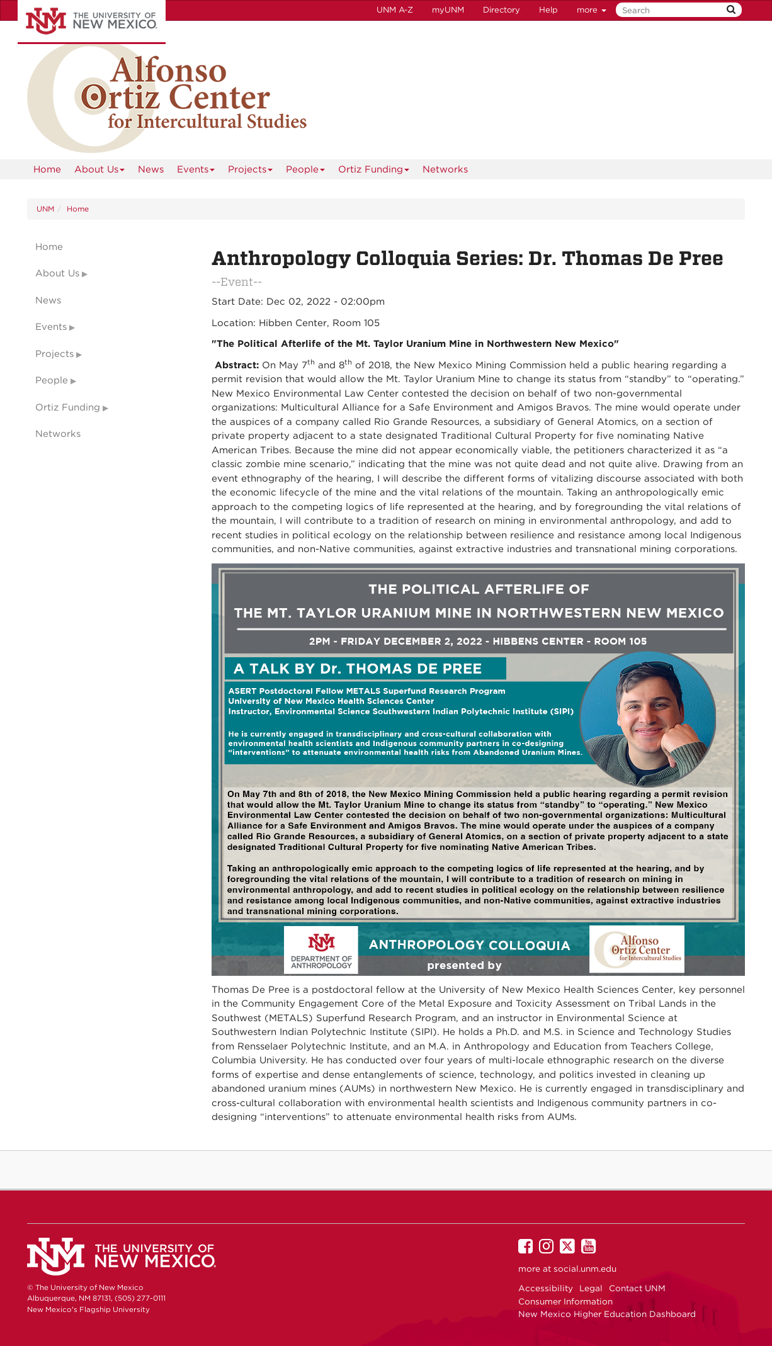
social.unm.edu (584, 1269)
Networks (445, 169)
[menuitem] (47, 169)
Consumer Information (565, 1301)
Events (196, 171)
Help (548, 9)
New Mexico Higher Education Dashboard (607, 1314)
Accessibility (545, 1288)
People (306, 171)
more (591, 9)
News (151, 169)
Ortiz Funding (374, 171)
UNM (45, 208)
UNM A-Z (395, 9)
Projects (250, 171)
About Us (99, 171)
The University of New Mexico (92, 22)
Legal (591, 1288)
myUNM (448, 9)
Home (47, 169)
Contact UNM (637, 1288)
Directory (501, 9)
